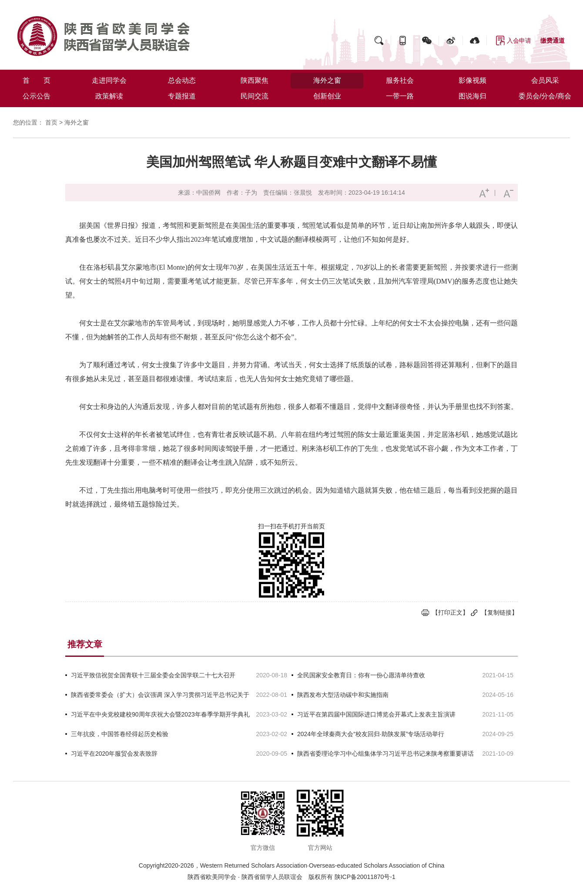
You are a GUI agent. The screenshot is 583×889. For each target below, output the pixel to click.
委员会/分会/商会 (545, 96)
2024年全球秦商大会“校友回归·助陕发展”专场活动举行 (370, 733)
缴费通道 (552, 40)
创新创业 (327, 96)
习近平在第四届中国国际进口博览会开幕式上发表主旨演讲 (376, 714)
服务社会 (400, 80)
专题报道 (182, 96)
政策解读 (109, 96)
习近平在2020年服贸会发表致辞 (114, 753)
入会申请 (519, 40)
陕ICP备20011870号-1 (365, 876)
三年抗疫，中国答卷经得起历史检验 (119, 733)
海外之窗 (327, 80)
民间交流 (254, 96)
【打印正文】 (450, 612)
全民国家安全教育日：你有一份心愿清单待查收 (361, 675)
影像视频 (472, 80)
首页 (51, 122)
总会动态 (182, 80)
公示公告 (36, 96)
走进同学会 (109, 80)
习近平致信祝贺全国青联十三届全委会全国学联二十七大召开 (153, 675)
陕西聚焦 (254, 80)
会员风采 (545, 80)
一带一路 (400, 96)
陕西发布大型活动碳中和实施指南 (343, 694)
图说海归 (472, 96)
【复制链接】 (499, 612)
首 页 (36, 80)
